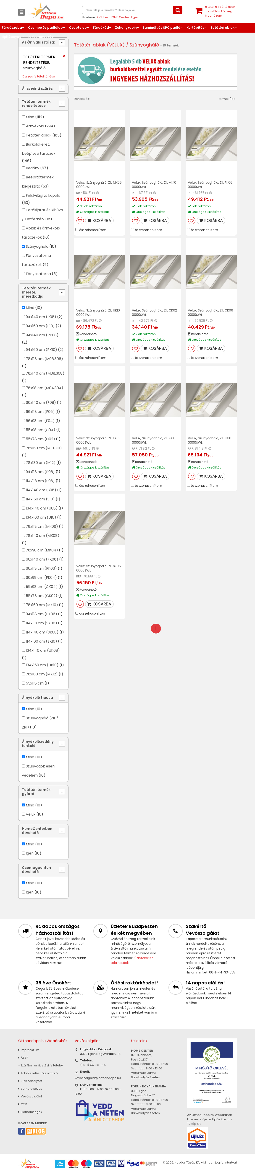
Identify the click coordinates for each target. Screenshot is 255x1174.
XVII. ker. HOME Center (113, 17)
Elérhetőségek (30, 1112)
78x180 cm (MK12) (42, 674)
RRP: (79, 193)
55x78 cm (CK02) (41, 595)
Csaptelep (78, 27)
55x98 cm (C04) (40, 430)
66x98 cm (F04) (40, 420)
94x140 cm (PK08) (42, 335)
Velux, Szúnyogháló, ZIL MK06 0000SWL (99, 184)
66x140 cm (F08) (41, 402)
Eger (134, 17)
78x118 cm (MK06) (42, 526)
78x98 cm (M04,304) (44, 388)
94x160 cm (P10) (40, 326)
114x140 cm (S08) (41, 490)
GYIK (22, 1104)
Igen (30, 853)
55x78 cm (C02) (40, 439)
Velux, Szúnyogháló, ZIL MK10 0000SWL (154, 184)
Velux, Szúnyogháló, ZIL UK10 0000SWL (98, 312)
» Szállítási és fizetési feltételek (40, 1065)
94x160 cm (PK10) (41, 349)
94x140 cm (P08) (41, 316)
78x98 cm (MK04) (42, 550)
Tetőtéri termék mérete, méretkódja (36, 292)
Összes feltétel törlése (38, 76)
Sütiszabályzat (30, 1081)
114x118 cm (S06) (40, 481)
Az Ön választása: (38, 42)
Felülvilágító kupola (43, 195)
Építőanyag (11, 36)
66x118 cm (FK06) (41, 568)
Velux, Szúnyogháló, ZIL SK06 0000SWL (98, 568)
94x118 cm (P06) (40, 471)
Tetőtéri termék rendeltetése (36, 103)
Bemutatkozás (30, 1088)
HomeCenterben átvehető (37, 830)
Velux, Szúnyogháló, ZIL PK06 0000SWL (210, 184)
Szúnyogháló (37, 246)
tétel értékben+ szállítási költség (220, 11)
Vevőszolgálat (30, 1096)
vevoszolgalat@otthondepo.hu (98, 1078)
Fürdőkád (101, 27)
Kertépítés (195, 27)
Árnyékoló (35, 126)
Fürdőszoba (12, 27)
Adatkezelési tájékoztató (38, 1073)
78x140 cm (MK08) (42, 535)
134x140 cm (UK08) (43, 650)
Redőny (32, 168)
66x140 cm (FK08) (42, 559)
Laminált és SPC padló (161, 27)
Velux (30, 814)
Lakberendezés (40, 36)
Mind (30, 117)
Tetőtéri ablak (222, 27)
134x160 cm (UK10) (42, 665)
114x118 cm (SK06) (41, 623)
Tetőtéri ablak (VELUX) (99, 45)
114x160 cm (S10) (40, 499)
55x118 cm (35, 683)
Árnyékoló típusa (37, 697)
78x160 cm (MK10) (42, 605)
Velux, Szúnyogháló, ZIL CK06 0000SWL (210, 312)
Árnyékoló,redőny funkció (38, 743)
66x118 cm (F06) (40, 411)
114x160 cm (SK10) (41, 641)
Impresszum (28, 1050)
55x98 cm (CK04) (42, 586)
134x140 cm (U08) (42, 508)
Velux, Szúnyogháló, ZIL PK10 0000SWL (153, 440)
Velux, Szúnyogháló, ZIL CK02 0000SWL (154, 312)
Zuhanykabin (126, 27)
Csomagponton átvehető (36, 869)
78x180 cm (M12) (40, 462)
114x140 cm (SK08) (42, 632)
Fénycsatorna (38, 273)
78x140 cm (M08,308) (45, 373)
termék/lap (227, 99)
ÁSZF (23, 1058)
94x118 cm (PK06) (41, 614)
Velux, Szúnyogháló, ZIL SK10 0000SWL (209, 440)
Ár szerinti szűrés (37, 88)
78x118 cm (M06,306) (44, 358)
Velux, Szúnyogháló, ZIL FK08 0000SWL (98, 440)
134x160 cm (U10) (41, 517)
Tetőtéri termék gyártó (36, 791)
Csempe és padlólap (45, 27)
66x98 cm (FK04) (41, 577)
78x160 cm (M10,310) (44, 448)
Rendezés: (82, 99)
